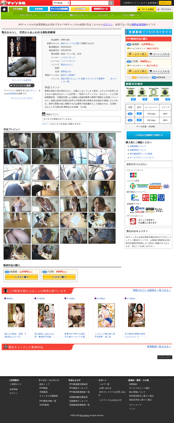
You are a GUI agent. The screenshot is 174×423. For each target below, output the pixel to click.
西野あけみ (66, 71)
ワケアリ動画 (130, 15)
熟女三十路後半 (68, 75)
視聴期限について (138, 146)
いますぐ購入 (138, 54)
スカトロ (90, 78)
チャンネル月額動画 (48, 396)
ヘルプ (142, 3)
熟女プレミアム (78, 15)
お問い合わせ (105, 388)
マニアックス (53, 15)
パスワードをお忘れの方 (110, 400)
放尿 (83, 78)
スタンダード (28, 15)
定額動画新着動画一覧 (79, 405)
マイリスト (166, 9)
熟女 (63, 78)
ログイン (165, 3)
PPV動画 (43, 388)
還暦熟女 (9, 298)
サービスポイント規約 (139, 388)
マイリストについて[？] (21, 98)
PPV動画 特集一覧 (47, 401)
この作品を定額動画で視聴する (148, 135)
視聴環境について (138, 150)
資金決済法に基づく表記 (140, 400)
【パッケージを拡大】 (22, 80)
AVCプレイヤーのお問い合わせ (112, 393)
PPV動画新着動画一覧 (79, 392)
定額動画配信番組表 (78, 397)
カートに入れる (159, 54)
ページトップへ (164, 357)
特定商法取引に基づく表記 (141, 396)
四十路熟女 (101, 298)
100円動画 (44, 405)
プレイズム (105, 15)
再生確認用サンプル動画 (141, 154)
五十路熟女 (41, 298)
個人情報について (137, 392)
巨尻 (68, 78)
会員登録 (152, 3)
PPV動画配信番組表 (78, 384)
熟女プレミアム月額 (70, 43)
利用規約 (133, 384)
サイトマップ (135, 405)
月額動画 (43, 392)
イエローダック (68, 57)
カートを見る (148, 9)
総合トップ (44, 384)
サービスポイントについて (142, 157)
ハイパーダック (68, 61)
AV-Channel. (84, 415)
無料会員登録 (139, 24)
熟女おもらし (67, 64)
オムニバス (75, 78)
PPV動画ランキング (78, 388)
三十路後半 (99, 78)
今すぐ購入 (21, 277)
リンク (132, 409)
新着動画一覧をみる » (159, 346)
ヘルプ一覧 (104, 384)
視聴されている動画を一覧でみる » (152, 290)
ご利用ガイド (129, 3)
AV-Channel (13, 3)
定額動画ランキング (78, 401)
